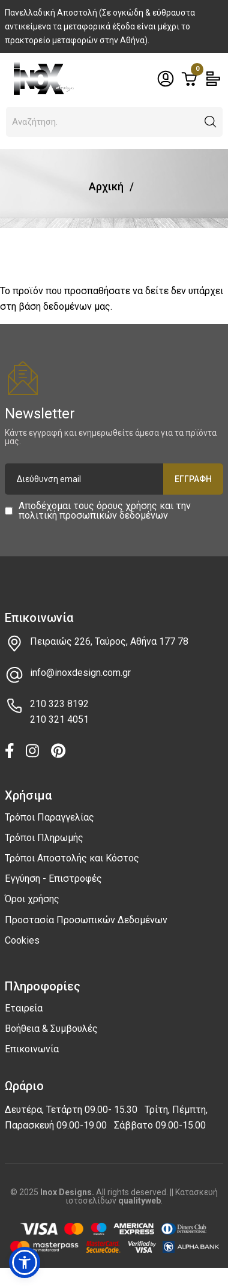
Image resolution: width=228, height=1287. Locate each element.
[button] (211, 122)
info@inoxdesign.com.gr (80, 672)
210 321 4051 (59, 719)
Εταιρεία (24, 1008)
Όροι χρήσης (32, 899)
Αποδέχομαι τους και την (105, 510)
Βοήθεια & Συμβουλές (51, 1028)
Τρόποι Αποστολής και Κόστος (72, 858)
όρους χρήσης (127, 505)
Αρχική (106, 186)
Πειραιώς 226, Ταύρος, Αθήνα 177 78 (109, 641)
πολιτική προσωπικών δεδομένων (93, 515)
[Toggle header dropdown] (165, 78)
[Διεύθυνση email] (114, 479)
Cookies (22, 940)
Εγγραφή (193, 479)
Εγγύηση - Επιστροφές (53, 878)
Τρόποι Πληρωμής (44, 837)
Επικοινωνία (32, 1049)
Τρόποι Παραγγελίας (49, 817)
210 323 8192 (59, 704)
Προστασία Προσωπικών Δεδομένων (86, 920)
